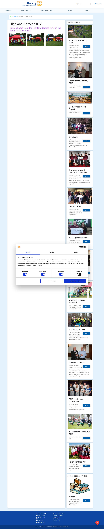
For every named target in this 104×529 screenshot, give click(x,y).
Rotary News (56, 520)
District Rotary (56, 519)
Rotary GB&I (56, 517)
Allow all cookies (75, 281)
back (86, 500)
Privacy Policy (40, 522)
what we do (25, 10)
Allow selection (51, 281)
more (86, 46)
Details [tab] (52, 252)
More (86, 10)
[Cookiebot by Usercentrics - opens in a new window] (79, 247)
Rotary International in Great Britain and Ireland (56, 526)
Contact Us (39, 520)
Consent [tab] (27, 252)
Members (98, 4)
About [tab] (76, 252)
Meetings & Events (47, 10)
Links (38, 519)
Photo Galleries (40, 515)
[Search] (84, 4)
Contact (8, 10)
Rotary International (58, 515)
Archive (15, 17)
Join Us (69, 10)
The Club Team (40, 517)
